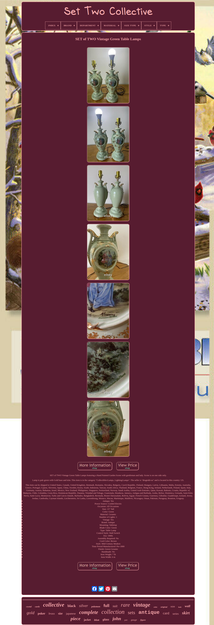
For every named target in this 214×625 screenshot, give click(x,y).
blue (96, 619)
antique (148, 612)
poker (41, 613)
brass (52, 613)
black (72, 606)
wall (187, 606)
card (166, 613)
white (155, 607)
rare (125, 605)
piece (75, 618)
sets (131, 612)
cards (37, 606)
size (60, 613)
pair (126, 620)
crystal (29, 606)
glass (106, 619)
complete (88, 612)
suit (115, 606)
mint (173, 606)
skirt (186, 613)
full (106, 605)
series (176, 613)
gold (30, 612)
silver (83, 605)
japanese (71, 613)
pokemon (95, 606)
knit (179, 607)
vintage (141, 605)
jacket (87, 619)
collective (53, 605)
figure (143, 620)
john (117, 618)
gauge (134, 619)
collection (113, 612)
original (164, 607)
